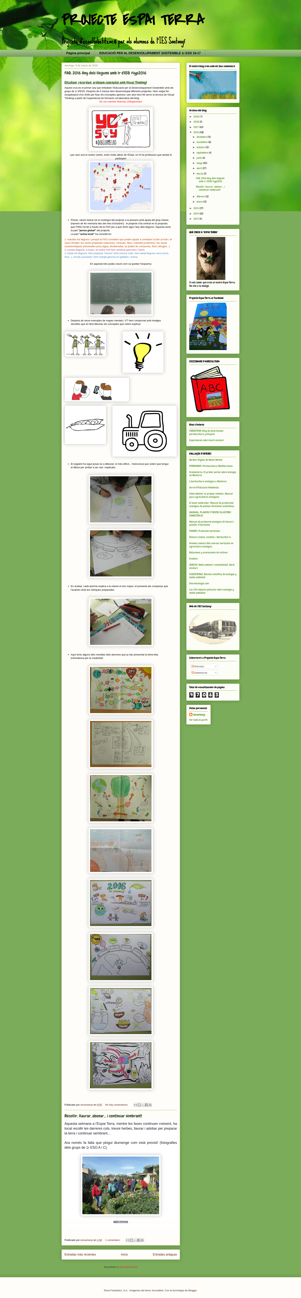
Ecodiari (193, 558)
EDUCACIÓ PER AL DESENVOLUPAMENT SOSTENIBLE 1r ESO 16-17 (150, 53)
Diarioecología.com (199, 583)
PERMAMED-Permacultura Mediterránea (211, 466)
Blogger (192, 1290)
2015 (196, 208)
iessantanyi (199, 714)
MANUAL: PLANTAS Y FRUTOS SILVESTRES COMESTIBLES (210, 514)
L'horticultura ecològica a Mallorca (208, 481)
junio (199, 158)
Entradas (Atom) (129, 1267)
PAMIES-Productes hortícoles (204, 531)
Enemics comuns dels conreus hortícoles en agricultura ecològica (211, 544)
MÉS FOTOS (120, 1222)
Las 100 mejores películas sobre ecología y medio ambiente (211, 591)
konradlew (157, 1290)
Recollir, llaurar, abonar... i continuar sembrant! (103, 1116)
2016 (196, 132)
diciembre (202, 137)
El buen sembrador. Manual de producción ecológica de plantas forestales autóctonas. (212, 504)
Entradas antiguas (165, 1254)
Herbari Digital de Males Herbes (205, 459)
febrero (201, 196)
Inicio (124, 1254)
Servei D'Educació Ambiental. (204, 487)
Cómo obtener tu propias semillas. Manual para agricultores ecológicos (211, 495)
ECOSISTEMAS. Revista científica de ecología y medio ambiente (212, 575)
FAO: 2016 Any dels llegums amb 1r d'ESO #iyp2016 (105, 73)
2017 (196, 127)
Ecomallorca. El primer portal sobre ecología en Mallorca (212, 473)
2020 (197, 116)
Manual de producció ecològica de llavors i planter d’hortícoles (211, 523)
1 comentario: (113, 1240)
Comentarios (199, 672)
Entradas (198, 666)
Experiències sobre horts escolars (206, 440)
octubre (201, 147)
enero (200, 201)
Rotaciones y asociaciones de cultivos (208, 552)
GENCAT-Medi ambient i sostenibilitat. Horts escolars (212, 566)
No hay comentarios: (117, 1104)
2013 (196, 218)
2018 (196, 121)
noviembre (202, 142)
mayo (200, 163)
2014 (196, 213)
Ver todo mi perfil (198, 720)
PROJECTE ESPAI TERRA (132, 20)
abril (199, 168)
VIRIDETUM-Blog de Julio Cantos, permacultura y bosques (206, 432)
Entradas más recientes (80, 1254)
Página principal (78, 53)
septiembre (203, 152)
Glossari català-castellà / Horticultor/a (210, 537)
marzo (200, 173)
